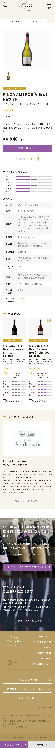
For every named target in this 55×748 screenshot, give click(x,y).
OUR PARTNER (43, 642)
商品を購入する (27, 148)
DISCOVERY (45, 658)
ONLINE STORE (42, 663)
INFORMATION (43, 653)
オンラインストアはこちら (27, 620)
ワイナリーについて (26, 501)
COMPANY (46, 647)
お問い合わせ (26, 698)
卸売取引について (13, 744)
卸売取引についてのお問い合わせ (27, 567)
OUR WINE (45, 636)
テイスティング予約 (26, 680)
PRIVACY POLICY (45, 707)
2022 (20, 298)
